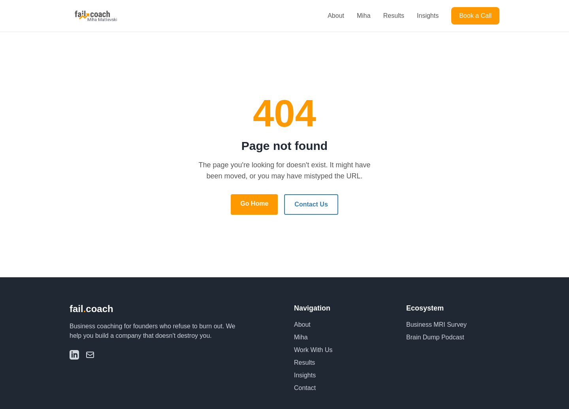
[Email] (90, 355)
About (336, 15)
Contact (305, 387)
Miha (364, 15)
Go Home (254, 203)
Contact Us (311, 204)
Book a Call (475, 15)
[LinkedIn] (74, 355)
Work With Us (313, 350)
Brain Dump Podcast (435, 337)
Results (393, 15)
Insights (428, 15)
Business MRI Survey (436, 324)
